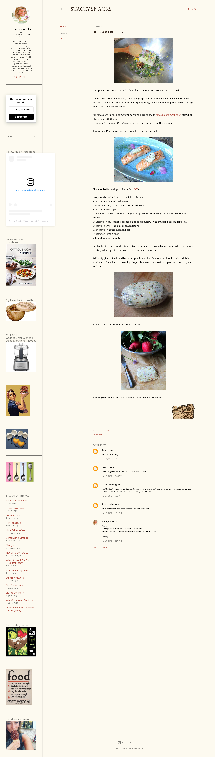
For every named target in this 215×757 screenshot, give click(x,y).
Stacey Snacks (91, 8)
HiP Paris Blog (13, 523)
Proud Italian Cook (15, 508)
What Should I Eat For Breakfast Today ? (17, 561)
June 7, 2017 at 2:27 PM (112, 541)
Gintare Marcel (136, 748)
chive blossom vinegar (168, 114)
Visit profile (21, 77)
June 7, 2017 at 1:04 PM (112, 513)
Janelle (105, 450)
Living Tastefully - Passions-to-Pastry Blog (20, 609)
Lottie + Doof (13, 515)
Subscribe (21, 116)
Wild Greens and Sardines (19, 600)
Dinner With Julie (15, 578)
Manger (10, 545)
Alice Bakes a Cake (16, 530)
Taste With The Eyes (16, 500)
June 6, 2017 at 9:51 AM (111, 459)
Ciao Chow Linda (14, 585)
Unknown (107, 467)
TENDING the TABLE (17, 552)
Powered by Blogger (129, 743)
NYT (135, 189)
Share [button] (63, 26)
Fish (62, 38)
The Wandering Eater (17, 570)
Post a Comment (101, 548)
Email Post (104, 430)
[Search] (193, 9)
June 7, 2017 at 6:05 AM (112, 476)
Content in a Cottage (17, 538)
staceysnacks (32, 221)
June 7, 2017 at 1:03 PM (112, 496)
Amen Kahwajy (109, 484)
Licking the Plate (15, 592)
